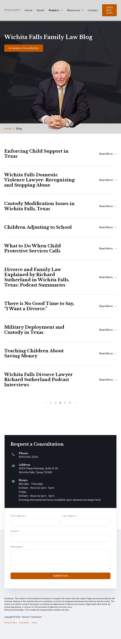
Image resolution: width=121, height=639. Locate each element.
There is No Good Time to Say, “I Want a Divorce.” (39, 306)
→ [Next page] (75, 402)
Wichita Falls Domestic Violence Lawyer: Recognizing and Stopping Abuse (39, 180)
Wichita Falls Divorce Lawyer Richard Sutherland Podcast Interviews (38, 380)
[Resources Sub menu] (83, 10)
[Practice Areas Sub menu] (62, 10)
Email (14, 531)
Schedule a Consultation (24, 48)
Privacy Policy (10, 622)
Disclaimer (24, 622)
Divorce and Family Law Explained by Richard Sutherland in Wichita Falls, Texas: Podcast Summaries (36, 277)
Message (16, 546)
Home (8, 128)
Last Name (69, 515)
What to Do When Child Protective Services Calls (32, 248)
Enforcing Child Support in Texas (36, 154)
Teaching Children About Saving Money (34, 353)
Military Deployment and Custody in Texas (34, 330)
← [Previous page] (45, 402)
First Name (18, 515)
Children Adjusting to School (38, 227)
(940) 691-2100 (109, 10)
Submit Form (60, 575)
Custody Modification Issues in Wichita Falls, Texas (39, 206)
